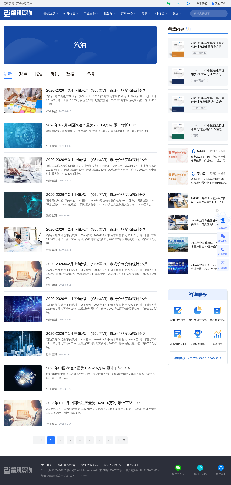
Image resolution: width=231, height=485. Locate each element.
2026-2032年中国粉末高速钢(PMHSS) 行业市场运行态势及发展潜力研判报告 (208, 74)
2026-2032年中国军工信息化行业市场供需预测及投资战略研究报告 (208, 46)
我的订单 (218, 3)
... (109, 439)
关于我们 (202, 3)
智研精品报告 (66, 465)
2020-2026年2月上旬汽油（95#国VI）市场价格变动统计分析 (96, 264)
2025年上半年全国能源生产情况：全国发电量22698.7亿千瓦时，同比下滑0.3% (209, 202)
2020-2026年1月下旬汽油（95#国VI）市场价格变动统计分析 (96, 299)
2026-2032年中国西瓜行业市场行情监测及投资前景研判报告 (208, 129)
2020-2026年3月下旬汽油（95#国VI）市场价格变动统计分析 (96, 90)
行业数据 (51, 111)
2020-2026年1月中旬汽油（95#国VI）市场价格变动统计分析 (96, 333)
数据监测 (51, 180)
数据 (177, 13)
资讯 (145, 13)
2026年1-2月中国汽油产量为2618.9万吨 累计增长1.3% (91, 125)
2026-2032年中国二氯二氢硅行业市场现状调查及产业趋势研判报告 (208, 101)
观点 (23, 74)
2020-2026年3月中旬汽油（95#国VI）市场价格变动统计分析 (96, 160)
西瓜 (195, 135)
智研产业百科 (89, 465)
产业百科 (91, 13)
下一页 (121, 439)
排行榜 (161, 13)
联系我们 (132, 465)
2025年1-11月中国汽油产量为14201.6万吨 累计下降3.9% (93, 403)
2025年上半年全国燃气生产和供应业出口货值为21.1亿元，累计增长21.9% (209, 224)
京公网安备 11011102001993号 (143, 470)
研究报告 (70, 13)
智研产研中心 (112, 465)
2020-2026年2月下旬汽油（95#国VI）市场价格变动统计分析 (96, 229)
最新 (8, 74)
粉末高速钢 (199, 80)
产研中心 (128, 13)
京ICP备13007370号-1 (111, 470)
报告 (39, 74)
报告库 (110, 13)
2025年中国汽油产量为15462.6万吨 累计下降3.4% (88, 368)
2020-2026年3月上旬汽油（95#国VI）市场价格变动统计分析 (96, 194)
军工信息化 (199, 53)
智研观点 (50, 13)
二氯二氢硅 (199, 108)
